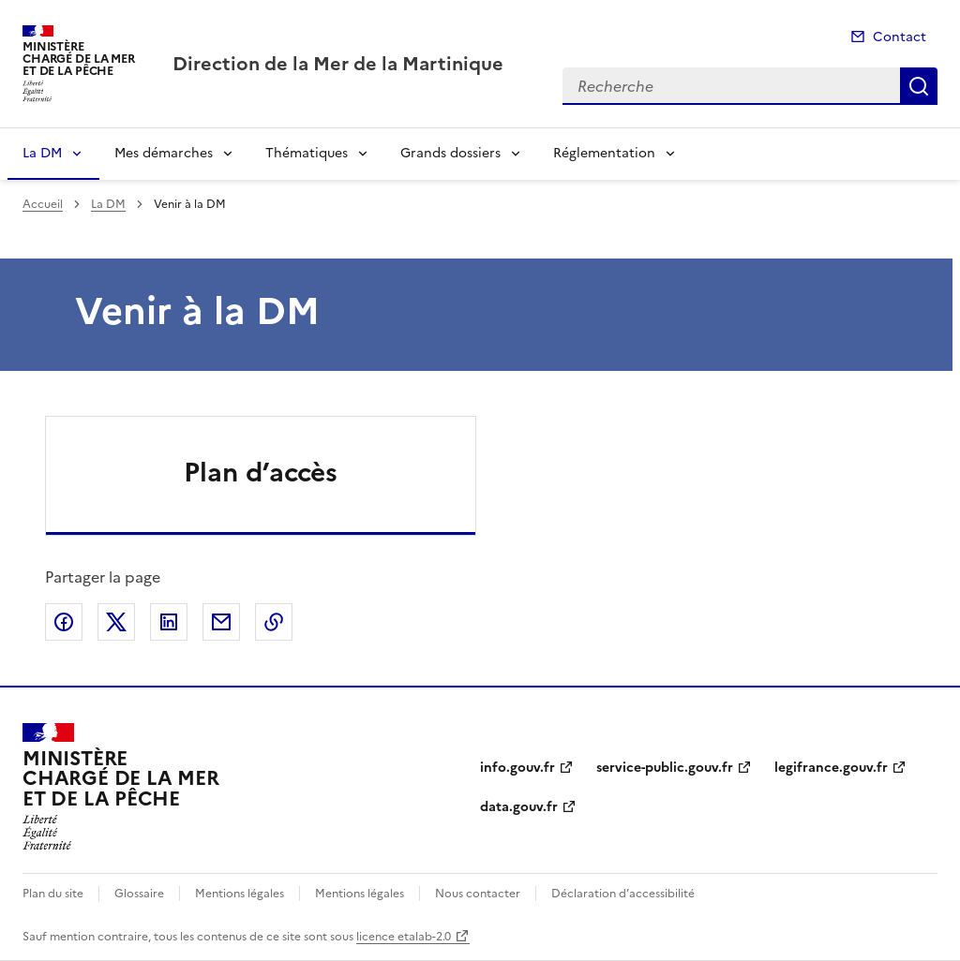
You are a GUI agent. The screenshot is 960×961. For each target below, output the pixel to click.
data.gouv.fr (519, 807)
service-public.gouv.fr (664, 767)
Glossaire (139, 893)
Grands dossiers (450, 153)
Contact (899, 37)
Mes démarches (163, 153)
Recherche (919, 86)
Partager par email (221, 622)
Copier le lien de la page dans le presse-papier (273, 622)
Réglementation (604, 153)
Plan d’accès (261, 472)
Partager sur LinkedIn (169, 622)
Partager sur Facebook (63, 622)
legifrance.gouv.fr (831, 767)
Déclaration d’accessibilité (623, 893)
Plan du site (52, 893)
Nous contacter (477, 893)
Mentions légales (239, 893)
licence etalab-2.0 (403, 936)
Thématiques (306, 153)
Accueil (42, 204)
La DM (42, 153)
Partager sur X (116, 622)
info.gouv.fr (517, 767)
